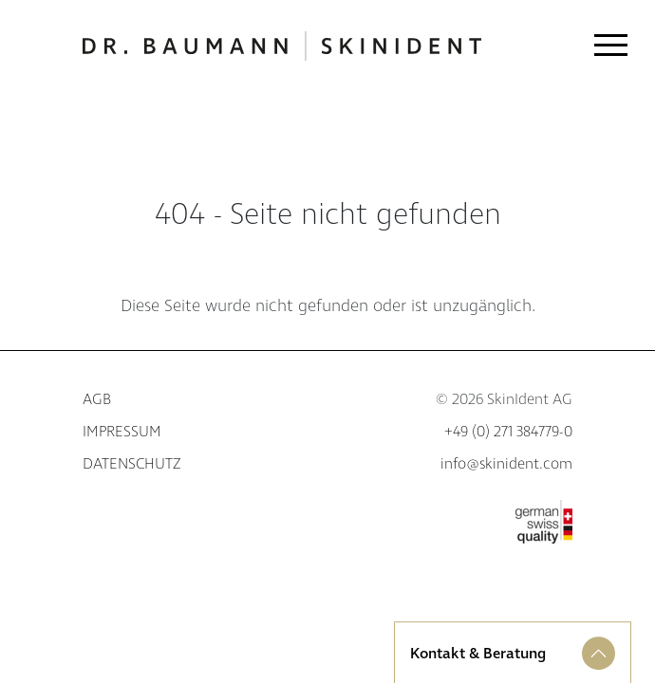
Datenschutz (131, 464)
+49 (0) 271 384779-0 (508, 432)
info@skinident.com (506, 464)
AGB (97, 400)
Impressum (122, 432)
